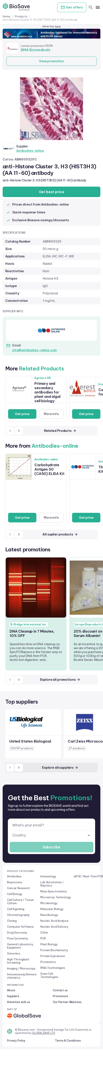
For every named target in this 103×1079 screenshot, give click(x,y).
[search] (90, 7)
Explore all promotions (60, 680)
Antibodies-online (30, 151)
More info (51, 414)
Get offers (72, 7)
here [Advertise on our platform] (58, 26)
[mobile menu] (97, 7)
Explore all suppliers (60, 768)
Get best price (51, 192)
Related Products (60, 431)
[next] (19, 431)
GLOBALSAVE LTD (43, 1033)
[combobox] (51, 835)
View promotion (51, 61)
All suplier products (60, 534)
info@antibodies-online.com (34, 350)
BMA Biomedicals (35, 50)
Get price (22, 414)
